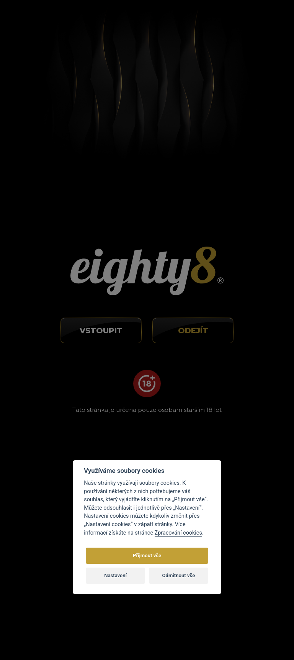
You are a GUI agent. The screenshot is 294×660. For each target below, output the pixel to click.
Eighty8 (234, 631)
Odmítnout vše (178, 575)
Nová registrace (187, 23)
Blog (228, 331)
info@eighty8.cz (40, 332)
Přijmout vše (147, 555)
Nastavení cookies (246, 377)
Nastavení (115, 575)
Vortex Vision (84, 631)
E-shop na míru (158, 631)
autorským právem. (195, 614)
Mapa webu (237, 388)
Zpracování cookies (178, 533)
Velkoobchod (239, 354)
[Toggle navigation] (267, 21)
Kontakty (234, 365)
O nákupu (235, 309)
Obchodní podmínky (249, 343)
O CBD (231, 320)
